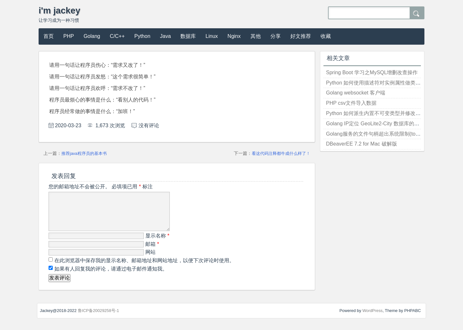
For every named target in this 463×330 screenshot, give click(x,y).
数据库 (188, 36)
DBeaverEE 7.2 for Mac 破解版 (361, 144)
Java (165, 36)
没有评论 (149, 125)
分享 (275, 36)
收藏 (326, 36)
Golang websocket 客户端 (355, 92)
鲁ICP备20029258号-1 (98, 318)
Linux (211, 36)
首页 (48, 36)
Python (142, 36)
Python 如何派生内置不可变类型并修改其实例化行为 (386, 113)
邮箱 (152, 251)
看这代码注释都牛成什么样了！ (281, 153)
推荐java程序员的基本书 (84, 153)
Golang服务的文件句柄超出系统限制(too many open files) (392, 134)
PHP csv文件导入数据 (351, 103)
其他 (255, 36)
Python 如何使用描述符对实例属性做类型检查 (378, 82)
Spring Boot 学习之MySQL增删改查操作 (372, 72)
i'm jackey (59, 10)
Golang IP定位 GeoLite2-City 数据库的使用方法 (380, 123)
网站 (150, 260)
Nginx (234, 36)
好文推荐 (300, 36)
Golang (92, 36)
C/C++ (117, 36)
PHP (68, 36)
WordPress (372, 318)
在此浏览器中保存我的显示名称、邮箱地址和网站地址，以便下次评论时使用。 (144, 268)
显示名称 (157, 243)
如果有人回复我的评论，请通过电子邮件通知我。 (110, 276)
